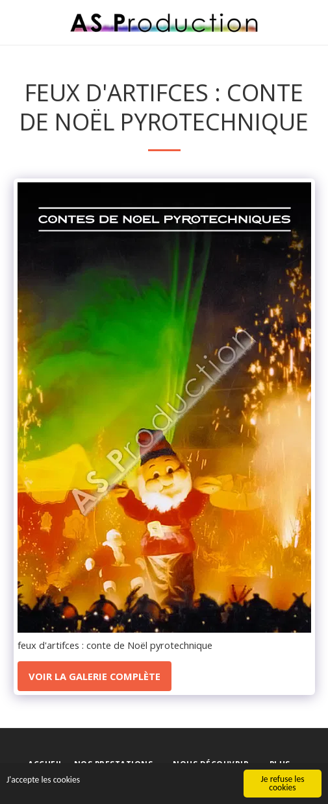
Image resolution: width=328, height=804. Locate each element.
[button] (14, 21)
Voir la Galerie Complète (94, 676)
